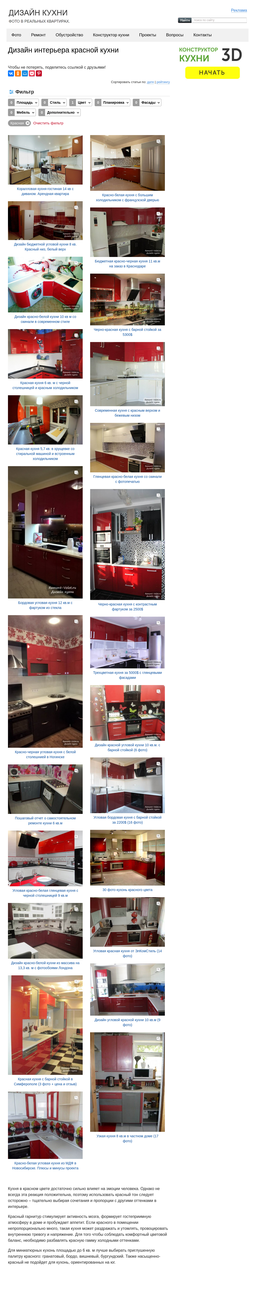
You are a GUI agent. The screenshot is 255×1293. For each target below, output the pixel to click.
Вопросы (175, 35)
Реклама (239, 10)
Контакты (202, 35)
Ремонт (38, 35)
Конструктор (142, 1283)
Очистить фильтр (48, 123)
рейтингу (163, 82)
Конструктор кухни (111, 35)
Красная (17, 123)
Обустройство (69, 35)
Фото (16, 35)
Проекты (147, 35)
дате (150, 82)
